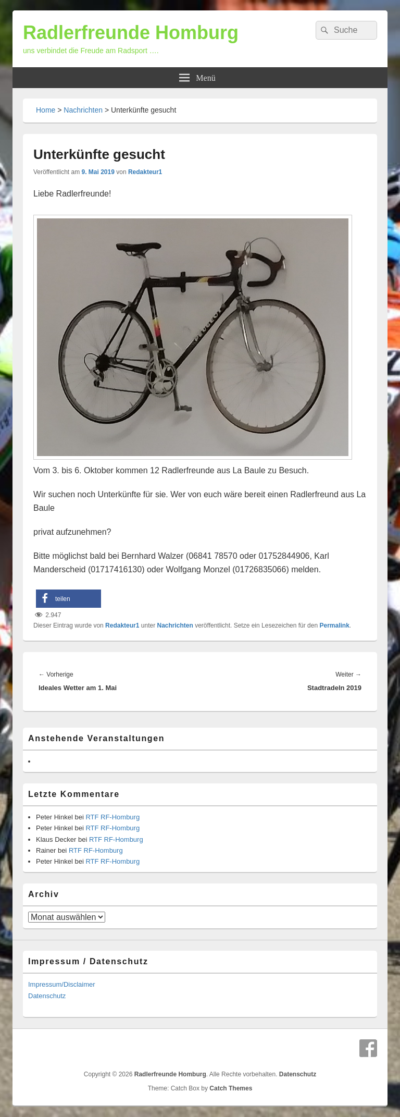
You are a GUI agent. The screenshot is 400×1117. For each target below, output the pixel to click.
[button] (68, 599)
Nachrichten (83, 110)
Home (45, 110)
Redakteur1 (145, 172)
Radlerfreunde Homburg (131, 32)
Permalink (334, 625)
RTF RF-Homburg (112, 817)
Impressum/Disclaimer (61, 984)
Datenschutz (47, 996)
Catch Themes (230, 1088)
